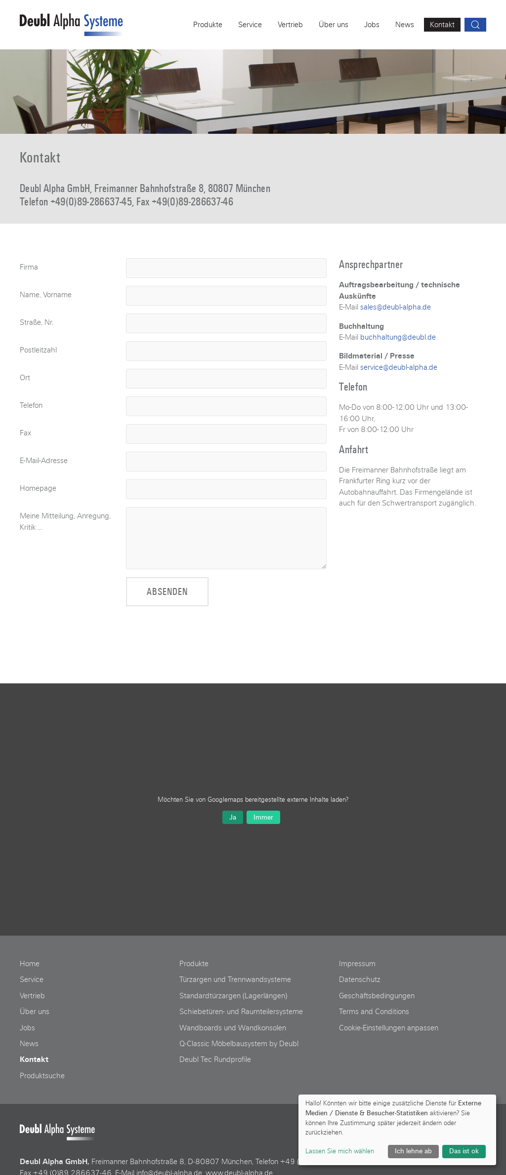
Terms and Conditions (374, 1011)
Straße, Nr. (36, 322)
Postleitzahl (38, 350)
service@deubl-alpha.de (398, 367)
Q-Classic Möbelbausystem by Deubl (238, 1043)
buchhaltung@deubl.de (398, 337)
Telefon (31, 405)
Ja (232, 818)
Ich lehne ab (413, 1151)
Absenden (167, 591)
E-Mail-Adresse (44, 460)
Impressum (357, 963)
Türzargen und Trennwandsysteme (235, 979)
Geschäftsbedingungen (377, 995)
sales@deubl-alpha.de (395, 307)
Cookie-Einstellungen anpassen (388, 1027)
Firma (29, 267)
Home (30, 963)
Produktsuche (42, 1075)
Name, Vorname (46, 294)
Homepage (38, 488)
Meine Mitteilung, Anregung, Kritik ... (65, 521)
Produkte (194, 963)
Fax (25, 433)
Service (31, 979)
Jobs (27, 1027)
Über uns (34, 1011)
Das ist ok (464, 1151)
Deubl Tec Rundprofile (215, 1059)
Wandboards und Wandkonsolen (232, 1027)
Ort (25, 377)
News (29, 1043)
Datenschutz (359, 979)
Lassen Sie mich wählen (339, 1151)
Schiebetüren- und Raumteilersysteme (241, 1011)
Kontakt (34, 1059)
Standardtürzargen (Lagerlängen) (233, 995)
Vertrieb (32, 995)
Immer (263, 818)
